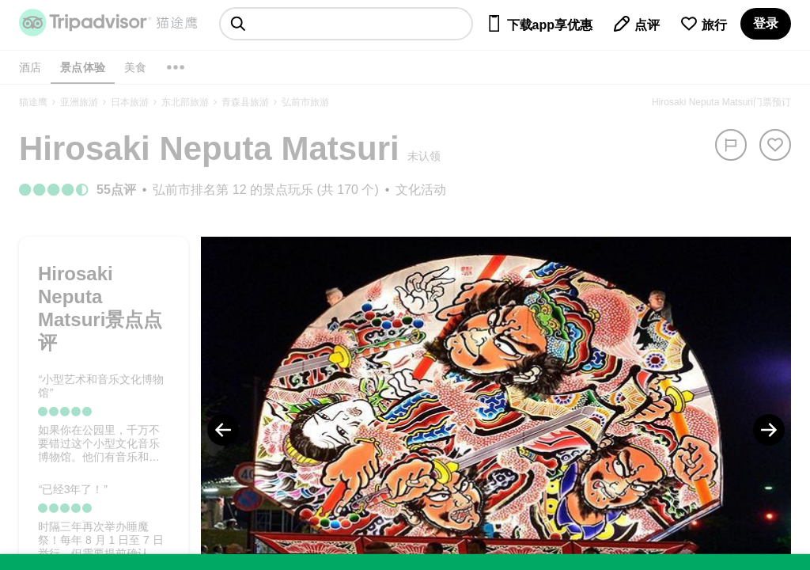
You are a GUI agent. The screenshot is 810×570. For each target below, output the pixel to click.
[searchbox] (346, 24)
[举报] (731, 145)
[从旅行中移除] (775, 145)
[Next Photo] (769, 430)
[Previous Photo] (223, 430)
